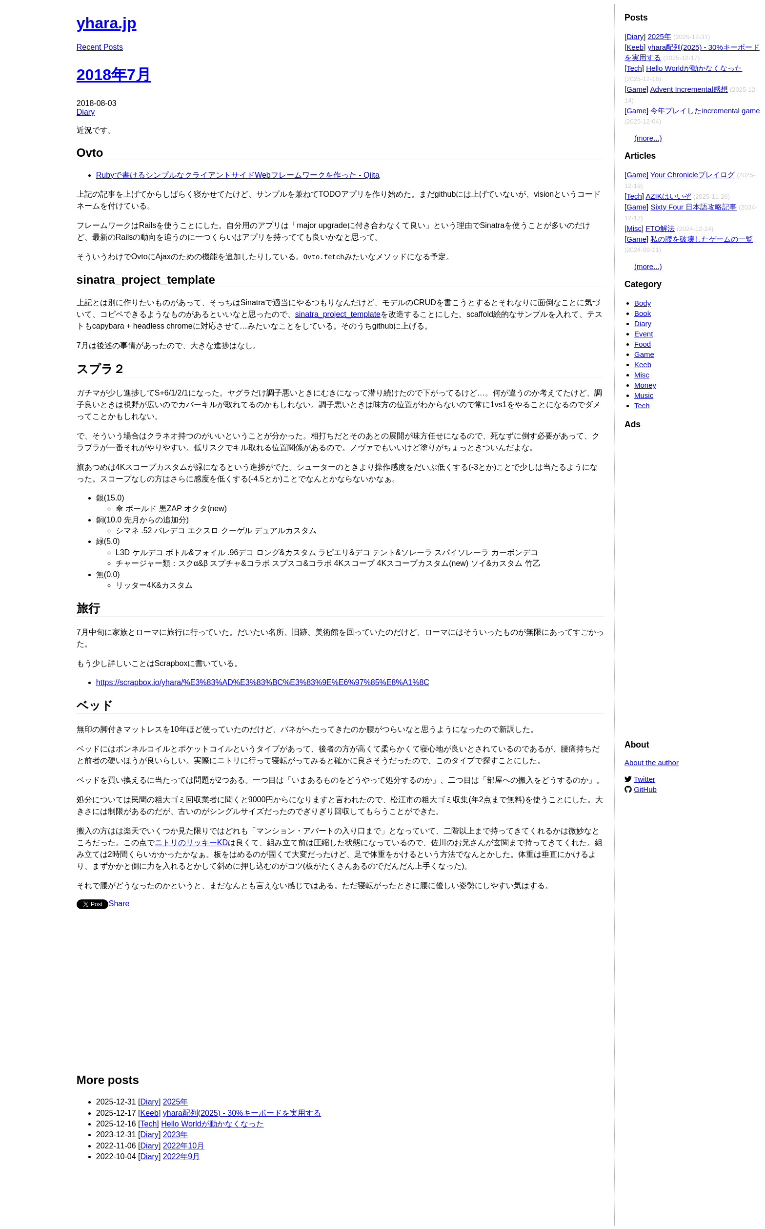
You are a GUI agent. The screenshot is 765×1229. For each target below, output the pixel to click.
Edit (597, 18)
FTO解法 (660, 228)
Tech (149, 1123)
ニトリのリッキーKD (191, 842)
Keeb (150, 1112)
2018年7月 (114, 74)
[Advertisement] (340, 994)
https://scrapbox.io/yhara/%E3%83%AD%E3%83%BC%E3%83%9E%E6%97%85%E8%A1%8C (262, 682)
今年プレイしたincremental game (705, 110)
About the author (651, 762)
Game (636, 89)
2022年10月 (183, 1145)
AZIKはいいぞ (668, 196)
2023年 (175, 1134)
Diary (86, 112)
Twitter (644, 779)
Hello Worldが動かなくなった (212, 1123)
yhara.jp (107, 23)
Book (642, 313)
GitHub (645, 789)
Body (642, 303)
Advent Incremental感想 (689, 89)
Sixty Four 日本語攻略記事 (693, 207)
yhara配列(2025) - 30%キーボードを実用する (242, 1112)
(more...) (648, 138)
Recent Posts (100, 47)
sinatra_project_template (338, 314)
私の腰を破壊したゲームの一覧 (701, 239)
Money (645, 385)
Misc (634, 228)
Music (643, 395)
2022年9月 (182, 1156)
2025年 (175, 1101)
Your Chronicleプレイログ (692, 174)
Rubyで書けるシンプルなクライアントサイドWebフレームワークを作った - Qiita (238, 175)
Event (643, 334)
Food (642, 344)
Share (119, 903)
